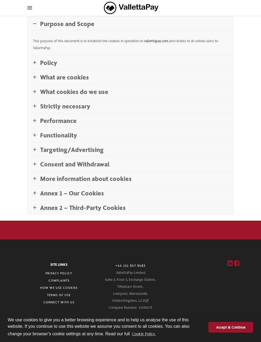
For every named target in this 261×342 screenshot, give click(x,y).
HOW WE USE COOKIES (59, 288)
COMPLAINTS (59, 280)
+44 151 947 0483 (130, 265)
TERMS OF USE (59, 295)
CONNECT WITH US (58, 302)
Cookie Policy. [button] (144, 334)
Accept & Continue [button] (230, 327)
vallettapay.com (156, 40)
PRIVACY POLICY (58, 273)
